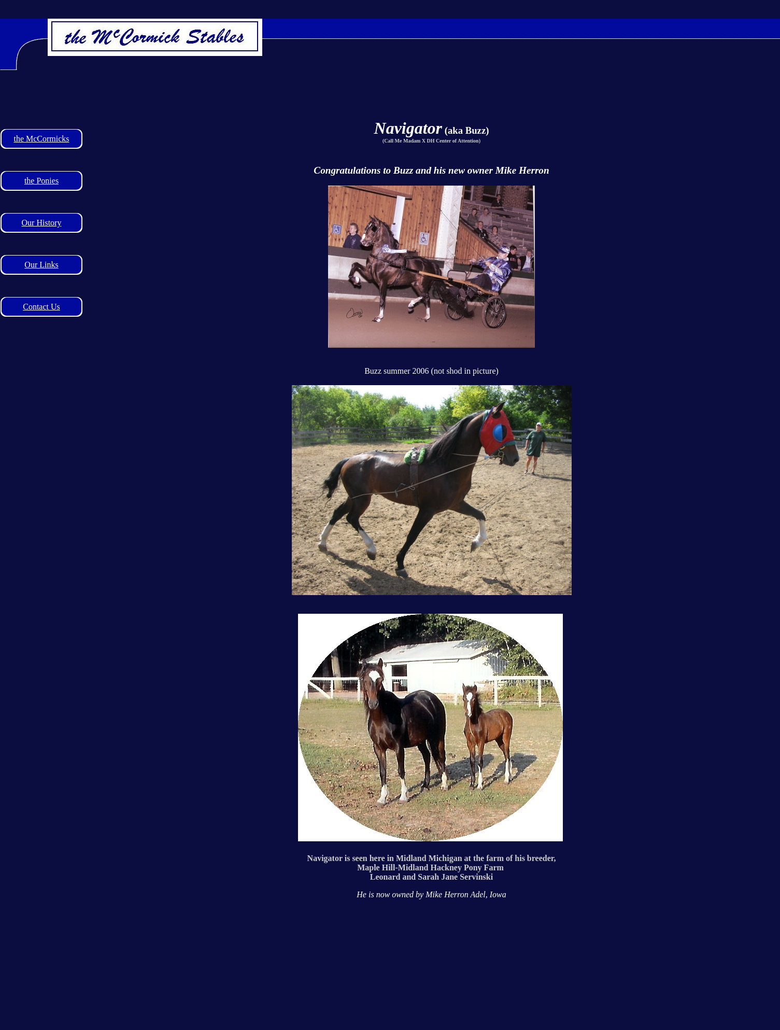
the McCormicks (41, 138)
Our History (42, 222)
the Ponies (41, 180)
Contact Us (41, 306)
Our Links (41, 264)
